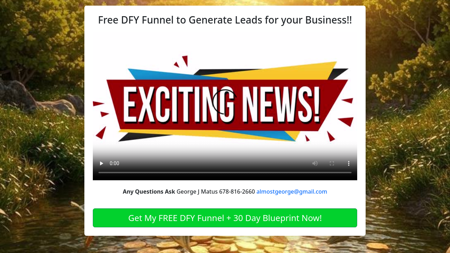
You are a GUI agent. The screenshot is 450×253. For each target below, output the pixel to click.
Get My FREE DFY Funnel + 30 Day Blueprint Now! (225, 217)
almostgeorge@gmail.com (291, 191)
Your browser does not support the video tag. (225, 106)
